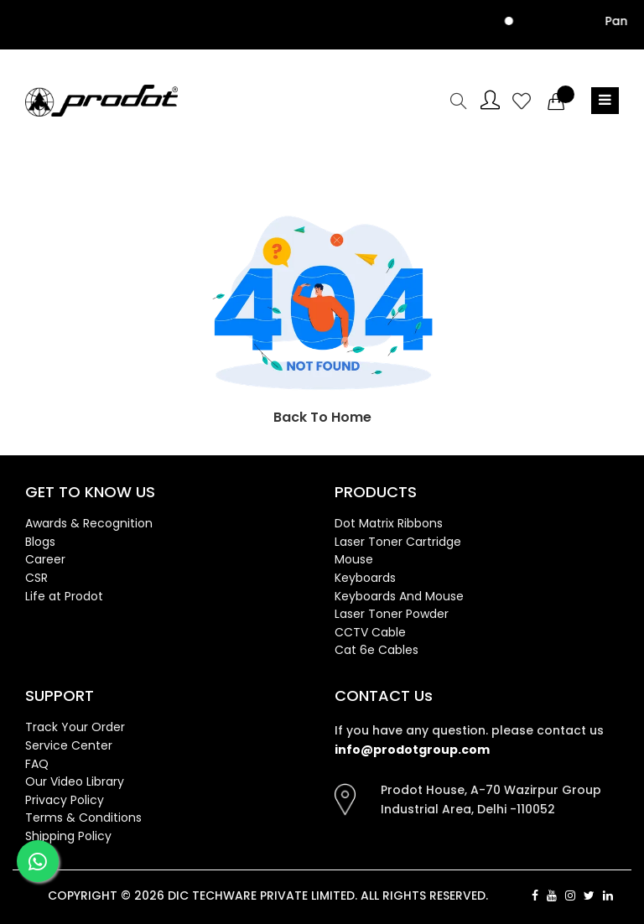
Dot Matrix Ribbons (389, 523)
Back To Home (322, 417)
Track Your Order (75, 727)
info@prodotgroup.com (412, 749)
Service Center (68, 745)
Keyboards (365, 577)
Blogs (40, 541)
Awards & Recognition (89, 523)
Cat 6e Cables (376, 649)
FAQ (37, 763)
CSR (36, 577)
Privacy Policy (64, 800)
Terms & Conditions (83, 817)
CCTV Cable (370, 632)
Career (45, 559)
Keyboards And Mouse (399, 596)
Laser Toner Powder (392, 613)
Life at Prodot (64, 596)
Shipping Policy (68, 836)
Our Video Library (74, 781)
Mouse (354, 559)
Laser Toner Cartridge (398, 541)
